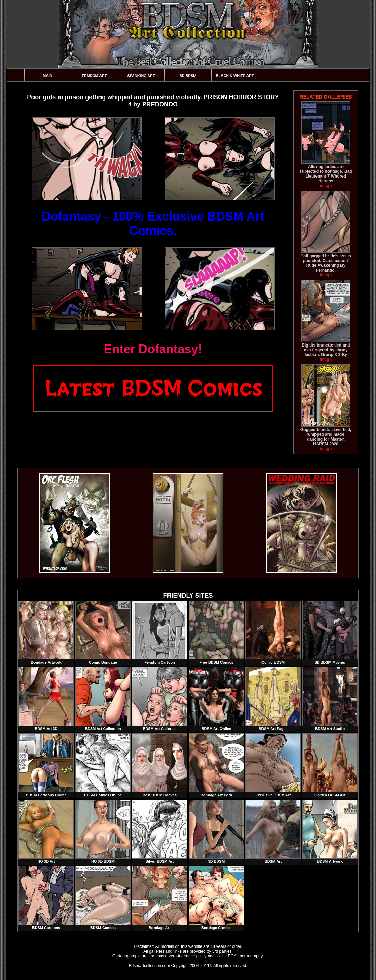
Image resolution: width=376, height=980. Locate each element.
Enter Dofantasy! (153, 349)
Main (47, 76)
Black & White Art (235, 76)
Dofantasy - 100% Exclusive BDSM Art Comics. (153, 223)
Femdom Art (94, 76)
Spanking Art (141, 76)
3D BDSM (188, 76)
